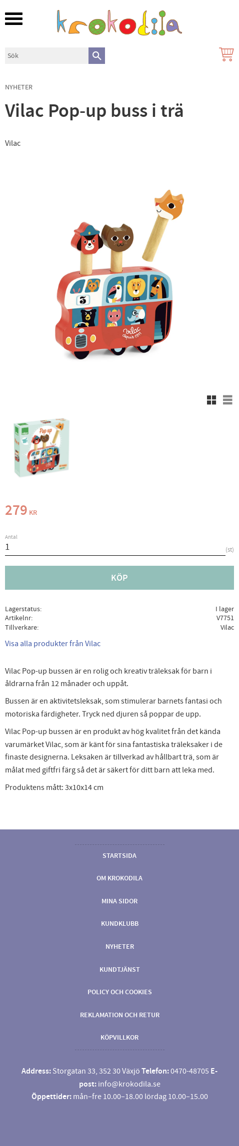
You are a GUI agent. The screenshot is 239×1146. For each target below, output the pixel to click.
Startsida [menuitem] (119, 855)
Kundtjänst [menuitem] (120, 969)
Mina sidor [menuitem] (120, 901)
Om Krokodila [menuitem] (119, 878)
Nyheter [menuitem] (120, 946)
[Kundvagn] (224, 55)
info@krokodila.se (129, 1084)
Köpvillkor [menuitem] (119, 1037)
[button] (13, 18)
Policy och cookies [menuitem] (120, 992)
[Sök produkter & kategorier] (46, 55)
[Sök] (96, 55)
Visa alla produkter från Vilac (52, 644)
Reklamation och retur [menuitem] (120, 1015)
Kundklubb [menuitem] (119, 923)
